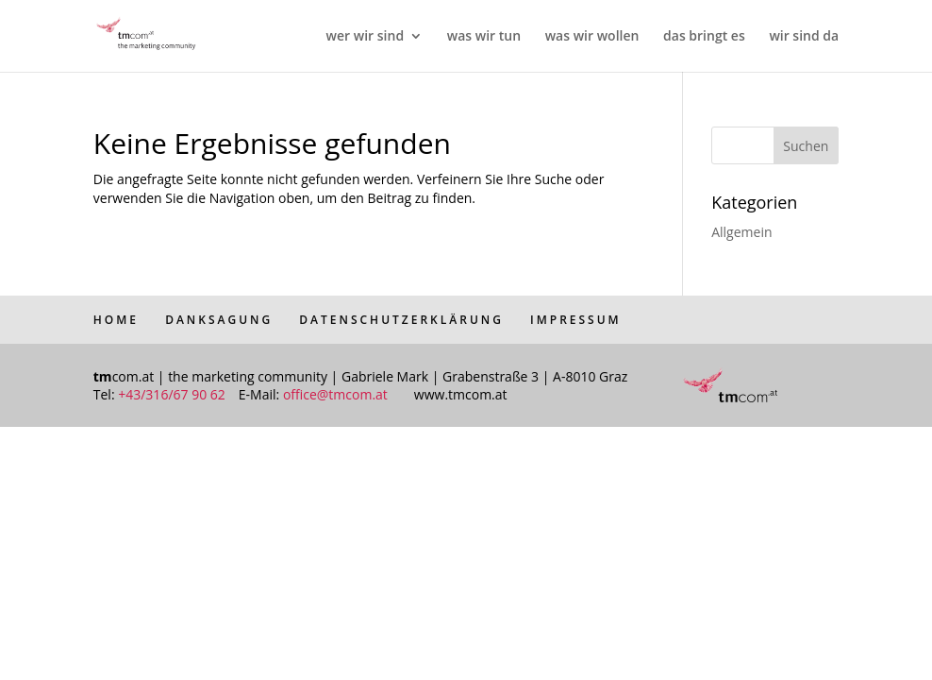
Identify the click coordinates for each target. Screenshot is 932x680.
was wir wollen (592, 36)
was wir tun (484, 36)
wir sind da (804, 36)
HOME (116, 320)
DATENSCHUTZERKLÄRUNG (401, 320)
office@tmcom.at (335, 394)
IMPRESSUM (576, 320)
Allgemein (741, 232)
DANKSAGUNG (219, 320)
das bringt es (704, 36)
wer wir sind (365, 36)
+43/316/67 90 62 (171, 394)
